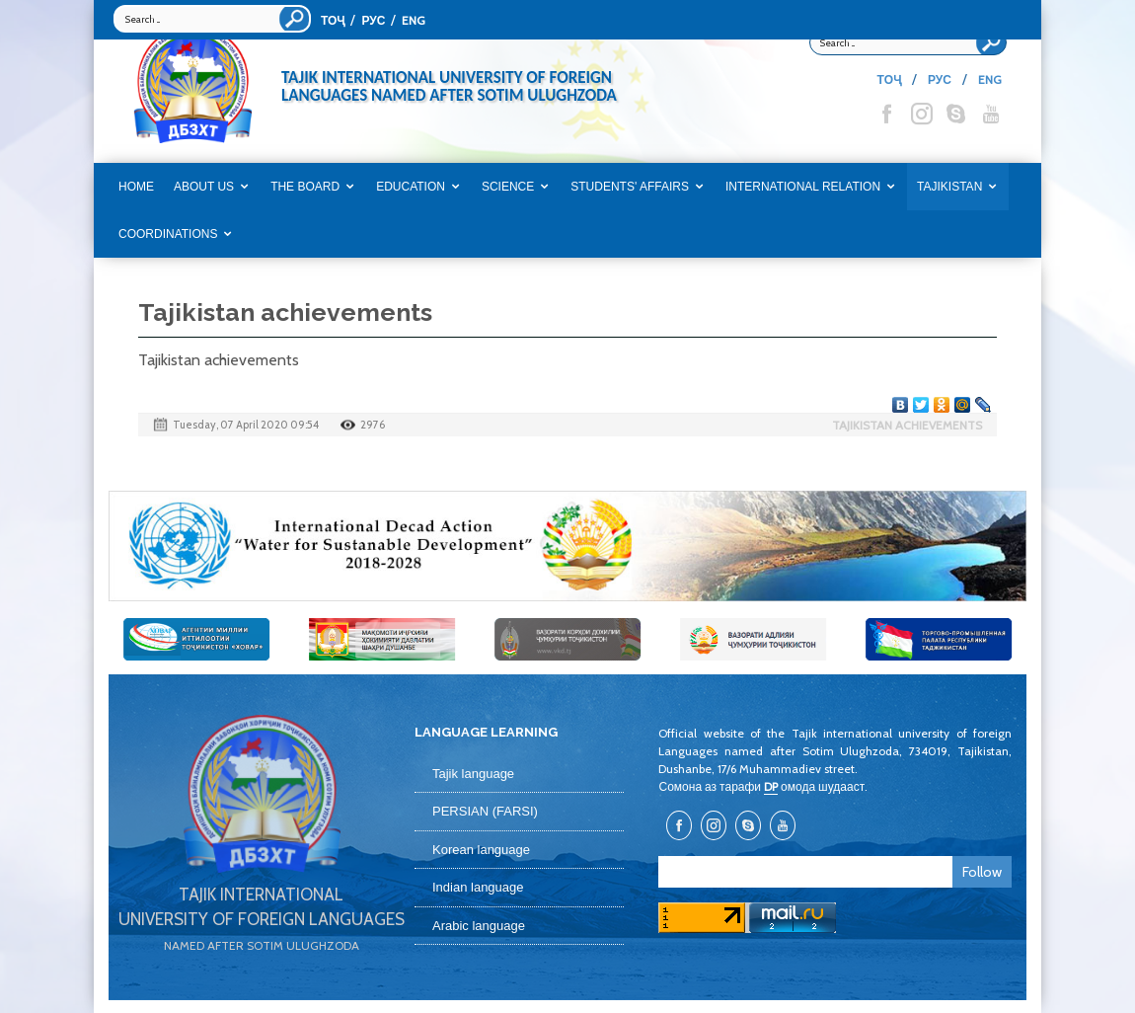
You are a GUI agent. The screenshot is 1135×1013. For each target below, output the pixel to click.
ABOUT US (204, 187)
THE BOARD (305, 187)
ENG (413, 20)
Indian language (478, 887)
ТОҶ (332, 20)
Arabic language (478, 925)
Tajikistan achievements (907, 425)
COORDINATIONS (167, 234)
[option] (567, 546)
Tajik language (473, 773)
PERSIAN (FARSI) (485, 811)
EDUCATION (410, 187)
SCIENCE (508, 187)
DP (771, 786)
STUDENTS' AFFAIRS (629, 187)
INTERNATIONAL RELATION (802, 187)
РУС (373, 20)
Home (136, 187)
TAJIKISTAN (949, 187)
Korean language (481, 849)
